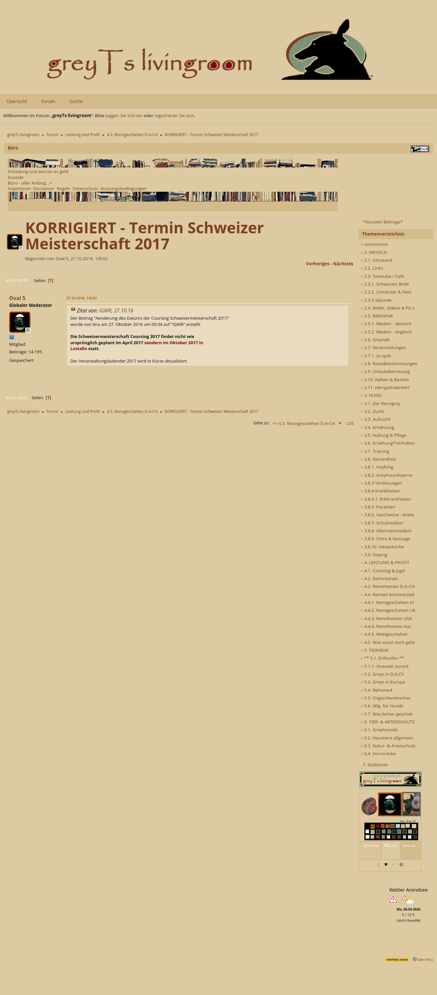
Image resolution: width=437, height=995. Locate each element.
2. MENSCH (373, 252)
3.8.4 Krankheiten (380, 491)
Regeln (63, 188)
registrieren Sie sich (174, 115)
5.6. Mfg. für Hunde (381, 706)
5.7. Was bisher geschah (386, 714)
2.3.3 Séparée (376, 300)
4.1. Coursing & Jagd (382, 571)
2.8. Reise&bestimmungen (388, 363)
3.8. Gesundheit (378, 459)
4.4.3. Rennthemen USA (386, 618)
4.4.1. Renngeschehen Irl (387, 602)
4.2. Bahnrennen (379, 578)
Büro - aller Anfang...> (30, 183)
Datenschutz (85, 188)
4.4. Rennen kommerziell (387, 594)
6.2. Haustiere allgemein (386, 738)
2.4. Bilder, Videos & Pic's (387, 308)
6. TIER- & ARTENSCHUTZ (387, 722)
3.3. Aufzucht (375, 419)
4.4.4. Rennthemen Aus (385, 626)
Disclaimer (43, 188)
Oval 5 (17, 298)
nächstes (343, 264)
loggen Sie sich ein (124, 115)
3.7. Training (374, 451)
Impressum (19, 188)
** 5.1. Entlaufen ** (382, 658)
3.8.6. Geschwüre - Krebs (387, 515)
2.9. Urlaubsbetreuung (385, 371)
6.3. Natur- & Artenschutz (387, 746)
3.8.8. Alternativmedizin (386, 531)
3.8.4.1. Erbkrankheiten (385, 499)
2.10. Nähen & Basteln (384, 379)
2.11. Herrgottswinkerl (384, 387)
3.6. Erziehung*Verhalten (387, 443)
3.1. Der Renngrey (380, 403)
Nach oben (16, 397)
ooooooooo (374, 244)
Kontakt (16, 177)
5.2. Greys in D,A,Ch (382, 674)
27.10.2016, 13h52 (81, 297)
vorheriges (318, 264)
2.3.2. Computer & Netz (385, 292)
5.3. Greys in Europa (382, 682)
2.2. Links (371, 268)
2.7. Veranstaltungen (383, 347)
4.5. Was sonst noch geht (387, 642)
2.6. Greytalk (375, 340)
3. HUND (371, 395)
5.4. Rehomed (376, 690)
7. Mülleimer (375, 765)
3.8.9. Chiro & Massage (385, 539)
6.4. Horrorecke (378, 753)
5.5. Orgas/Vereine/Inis (385, 698)
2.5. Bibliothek (376, 316)
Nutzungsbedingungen (123, 188)
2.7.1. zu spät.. (376, 356)
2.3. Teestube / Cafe (382, 276)
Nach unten (17, 280)
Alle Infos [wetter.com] (423, 959)
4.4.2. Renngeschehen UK (388, 610)
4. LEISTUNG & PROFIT (384, 562)
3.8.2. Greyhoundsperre (386, 475)
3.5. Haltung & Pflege (383, 435)
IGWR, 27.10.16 (116, 310)
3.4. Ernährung (377, 427)
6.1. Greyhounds (379, 730)
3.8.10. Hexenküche (382, 547)
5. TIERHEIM (374, 650)
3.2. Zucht (372, 411)
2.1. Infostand (376, 260)
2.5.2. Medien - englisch (386, 332)
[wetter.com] (397, 960)
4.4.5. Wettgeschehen (384, 634)
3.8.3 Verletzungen (381, 483)
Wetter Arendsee (408, 889)
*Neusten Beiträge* (383, 222)
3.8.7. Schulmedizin (381, 523)
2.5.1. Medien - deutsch (385, 324)
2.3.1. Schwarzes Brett (384, 284)
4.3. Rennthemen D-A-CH (387, 586)
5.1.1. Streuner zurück (384, 666)
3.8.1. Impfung (376, 467)
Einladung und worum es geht (38, 171)
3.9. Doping (373, 555)
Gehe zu (260, 423)
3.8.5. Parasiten (377, 507)
